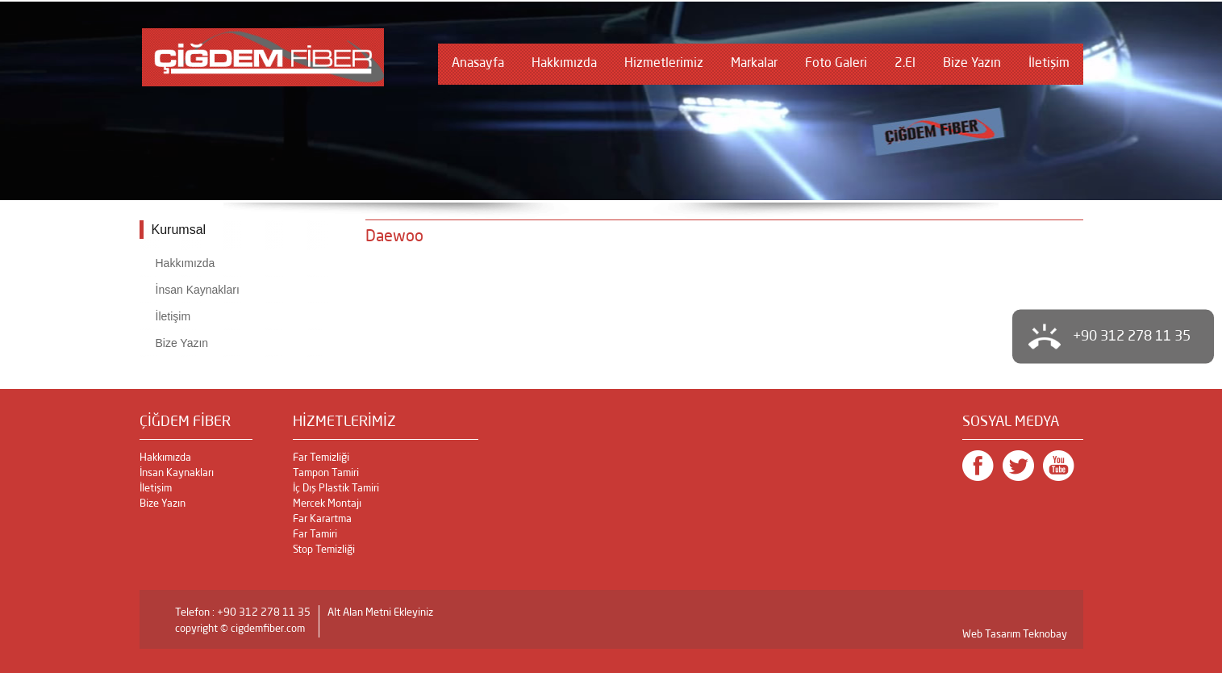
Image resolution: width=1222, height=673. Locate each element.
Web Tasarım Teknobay (1014, 634)
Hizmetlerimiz (663, 63)
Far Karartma (322, 519)
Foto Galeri (836, 63)
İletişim (1049, 63)
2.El (905, 63)
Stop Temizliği (324, 550)
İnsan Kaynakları (198, 289)
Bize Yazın (972, 63)
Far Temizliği (321, 458)
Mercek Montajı (327, 504)
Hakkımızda (564, 63)
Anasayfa (478, 63)
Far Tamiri (315, 534)
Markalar (754, 63)
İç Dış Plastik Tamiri (336, 488)
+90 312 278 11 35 (1132, 337)
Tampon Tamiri (326, 473)
